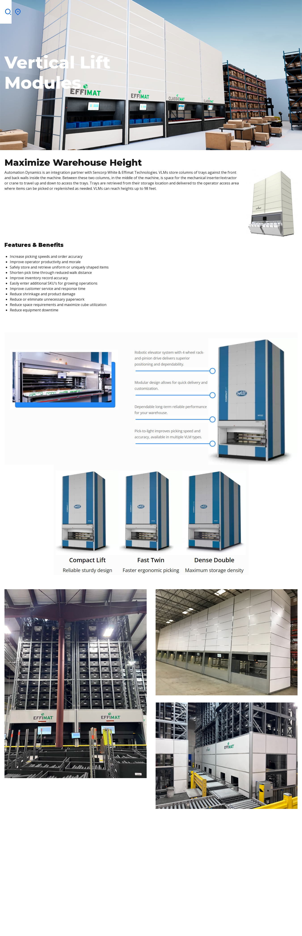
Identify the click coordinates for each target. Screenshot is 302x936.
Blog (191, 10)
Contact (209, 10)
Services (81, 10)
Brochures (171, 10)
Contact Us (254, 7)
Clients (100, 10)
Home (21, 10)
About (37, 10)
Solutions (58, 10)
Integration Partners (134, 10)
